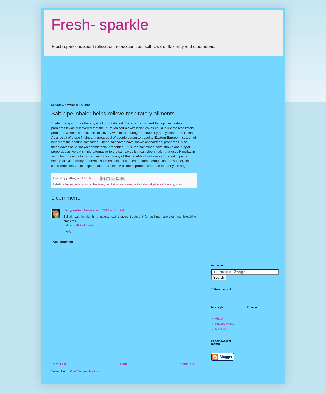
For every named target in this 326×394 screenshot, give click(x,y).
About (219, 318)
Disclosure (222, 329)
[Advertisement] (143, 75)
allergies (68, 184)
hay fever (98, 184)
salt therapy (167, 184)
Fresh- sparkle (100, 24)
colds (88, 184)
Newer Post (60, 364)
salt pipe (153, 184)
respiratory (112, 184)
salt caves (126, 184)
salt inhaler (140, 184)
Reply (67, 231)
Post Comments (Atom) (86, 371)
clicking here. (184, 166)
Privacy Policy (224, 324)
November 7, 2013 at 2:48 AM (104, 210)
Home (124, 364)
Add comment (63, 242)
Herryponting (73, 210)
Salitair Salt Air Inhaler (79, 225)
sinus (179, 184)
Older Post (187, 364)
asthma (79, 184)
